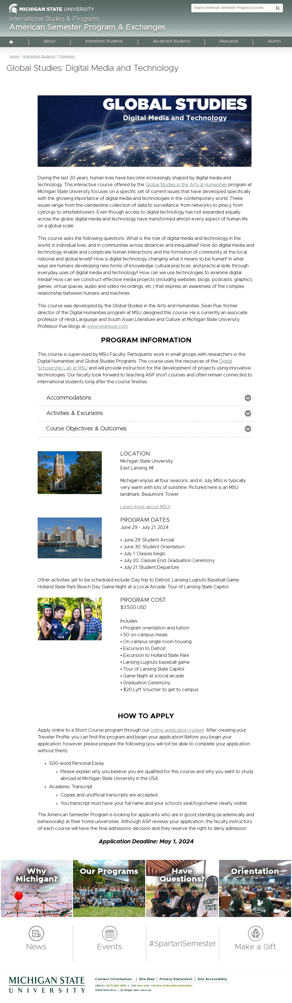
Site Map (147, 979)
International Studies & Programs (54, 19)
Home (14, 56)
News (36, 947)
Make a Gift (255, 947)
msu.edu (143, 985)
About (49, 41)
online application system (177, 730)
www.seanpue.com (107, 326)
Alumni (274, 41)
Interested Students (104, 41)
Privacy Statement (175, 979)
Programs (67, 56)
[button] (36, 888)
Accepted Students (171, 41)
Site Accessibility (212, 979)
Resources (229, 41)
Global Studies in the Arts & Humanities (186, 184)
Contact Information (113, 979)
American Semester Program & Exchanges (87, 27)
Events (109, 947)
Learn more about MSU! (145, 507)
